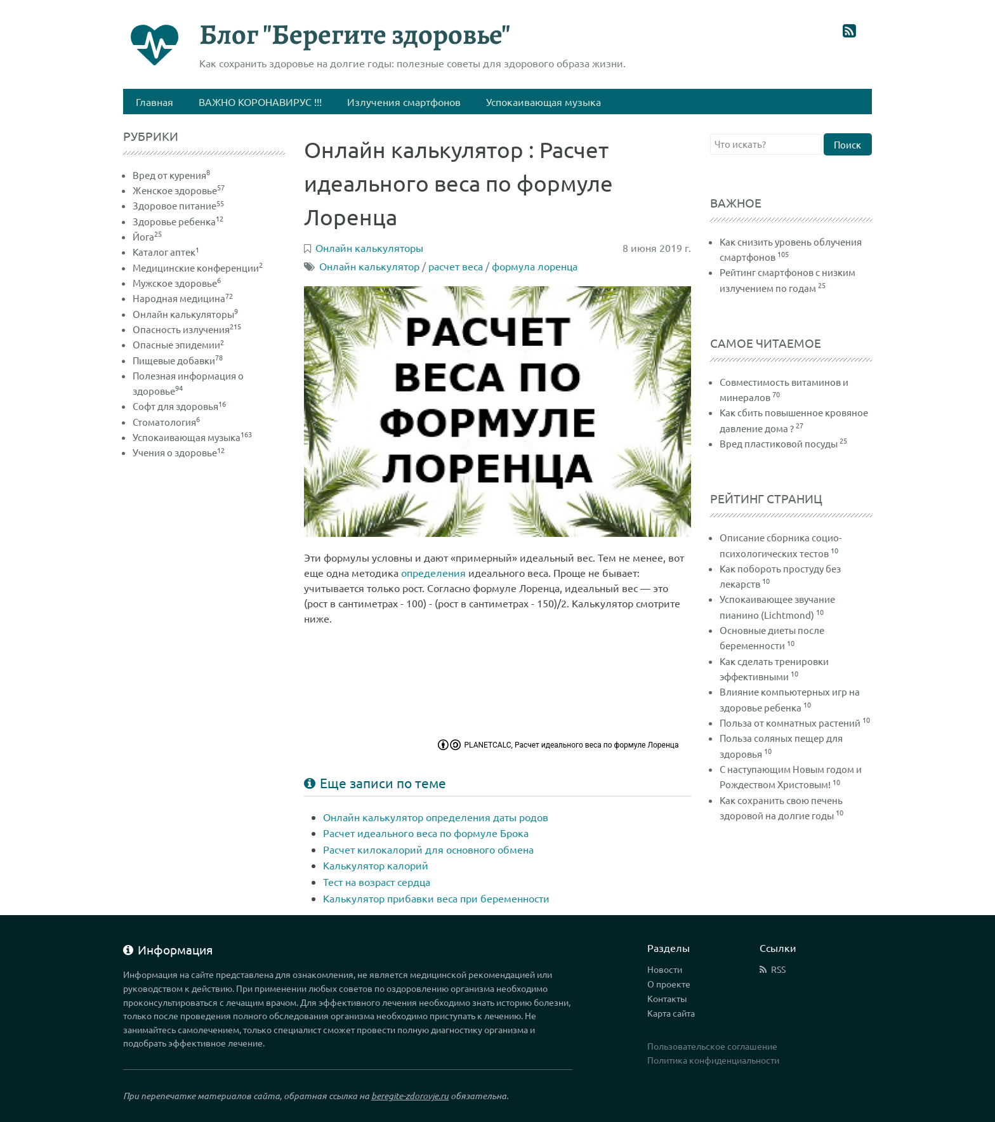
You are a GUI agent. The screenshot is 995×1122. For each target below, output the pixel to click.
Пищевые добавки (178, 360)
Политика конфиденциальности (713, 1060)
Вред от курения (171, 175)
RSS (778, 969)
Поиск (847, 144)
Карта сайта (671, 1013)
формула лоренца (534, 266)
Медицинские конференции (198, 267)
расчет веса (455, 266)
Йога (147, 236)
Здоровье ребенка (178, 221)
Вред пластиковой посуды (779, 443)
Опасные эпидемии (178, 344)
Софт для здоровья (179, 406)
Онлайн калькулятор (369, 266)
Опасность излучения (187, 329)
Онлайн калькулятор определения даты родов (435, 816)
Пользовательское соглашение (712, 1046)
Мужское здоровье (177, 283)
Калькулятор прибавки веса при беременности (436, 898)
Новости (664, 969)
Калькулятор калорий (375, 865)
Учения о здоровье (179, 452)
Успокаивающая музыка (192, 437)
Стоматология (166, 422)
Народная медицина (183, 298)
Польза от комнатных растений (790, 722)
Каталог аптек (166, 252)
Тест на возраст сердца (376, 881)
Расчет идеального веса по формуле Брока (426, 832)
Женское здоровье (179, 190)
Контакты (667, 998)
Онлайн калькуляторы (185, 314)
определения (433, 572)
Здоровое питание (178, 205)
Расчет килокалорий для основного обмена (428, 849)
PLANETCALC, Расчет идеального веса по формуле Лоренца (572, 745)
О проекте (668, 983)
